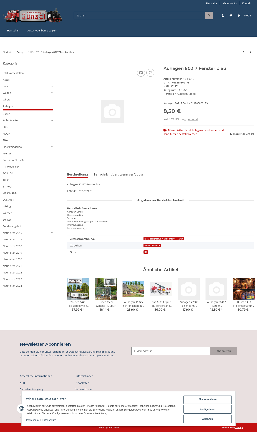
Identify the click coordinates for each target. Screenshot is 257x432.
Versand (193, 119)
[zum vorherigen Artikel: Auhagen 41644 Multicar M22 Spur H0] (243, 52)
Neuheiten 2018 (12, 246)
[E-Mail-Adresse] (171, 351)
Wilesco (7, 213)
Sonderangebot (12, 226)
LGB (5, 127)
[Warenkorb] (244, 15)
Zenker (7, 219)
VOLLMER (8, 199)
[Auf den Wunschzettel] (150, 73)
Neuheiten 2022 (12, 272)
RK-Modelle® (11, 166)
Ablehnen (206, 419)
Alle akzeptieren (206, 400)
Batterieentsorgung (31, 389)
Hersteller (13, 30)
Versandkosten (84, 389)
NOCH (6, 133)
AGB (22, 383)
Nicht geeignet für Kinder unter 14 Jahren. (163, 239)
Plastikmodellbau (13, 147)
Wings (6, 99)
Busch (6, 113)
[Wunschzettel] (231, 15)
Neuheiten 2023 (12, 279)
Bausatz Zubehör (152, 245)
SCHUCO (8, 173)
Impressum (33, 420)
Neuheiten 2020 (12, 259)
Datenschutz (50, 420)
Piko (5, 140)
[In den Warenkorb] (70, 64)
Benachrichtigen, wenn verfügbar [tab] (118, 174)
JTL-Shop (238, 427)
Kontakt (246, 3)
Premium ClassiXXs (14, 160)
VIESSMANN (10, 193)
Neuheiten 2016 (12, 232)
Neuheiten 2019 (12, 252)
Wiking (7, 206)
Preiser (7, 153)
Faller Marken (11, 120)
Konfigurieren (206, 410)
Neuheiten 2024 (12, 285)
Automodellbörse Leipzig (42, 30)
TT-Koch (7, 186)
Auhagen (8, 106)
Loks (5, 86)
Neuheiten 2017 (12, 239)
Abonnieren (224, 351)
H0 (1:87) (182, 90)
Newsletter (82, 383)
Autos (6, 79)
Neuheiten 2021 (12, 266)
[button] (223, 15)
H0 (145, 252)
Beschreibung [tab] (77, 174)
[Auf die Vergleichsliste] (141, 73)
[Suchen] (139, 15)
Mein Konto (229, 3)
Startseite (211, 3)
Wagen (7, 93)
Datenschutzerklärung (82, 351)
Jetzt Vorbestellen (13, 73)
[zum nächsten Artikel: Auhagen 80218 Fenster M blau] (250, 52)
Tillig (6, 180)
